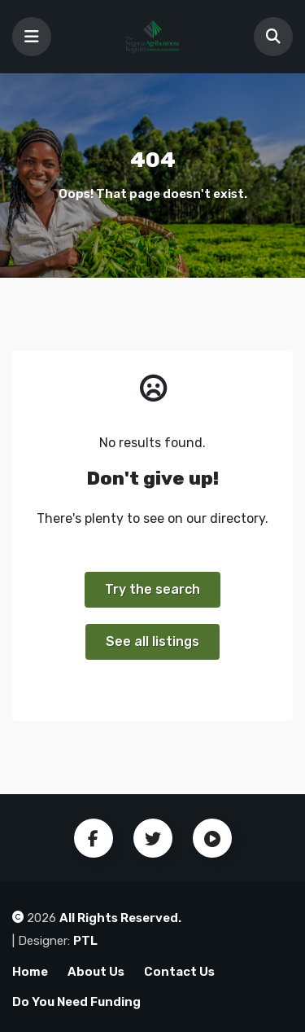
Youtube (212, 838)
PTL (85, 940)
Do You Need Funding (76, 1002)
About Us (96, 971)
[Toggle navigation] (31, 36)
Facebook (93, 838)
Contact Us (179, 971)
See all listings (152, 641)
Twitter (152, 838)
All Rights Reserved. (120, 918)
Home (30, 971)
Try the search (152, 589)
